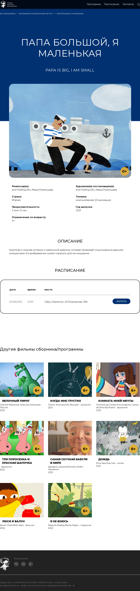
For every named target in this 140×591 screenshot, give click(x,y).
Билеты (121, 301)
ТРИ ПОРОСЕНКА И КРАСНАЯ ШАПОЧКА (17, 460)
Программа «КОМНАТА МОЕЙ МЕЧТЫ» (36, 13)
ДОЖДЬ (104, 458)
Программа (94, 4)
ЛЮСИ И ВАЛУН (13, 520)
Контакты (128, 4)
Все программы (7, 13)
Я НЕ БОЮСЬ (59, 520)
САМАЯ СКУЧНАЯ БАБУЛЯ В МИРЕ (68, 460)
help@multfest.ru (10, 585)
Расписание (111, 4)
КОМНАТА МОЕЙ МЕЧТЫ (115, 399)
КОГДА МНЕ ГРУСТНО (65, 399)
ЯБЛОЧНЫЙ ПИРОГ (16, 399)
